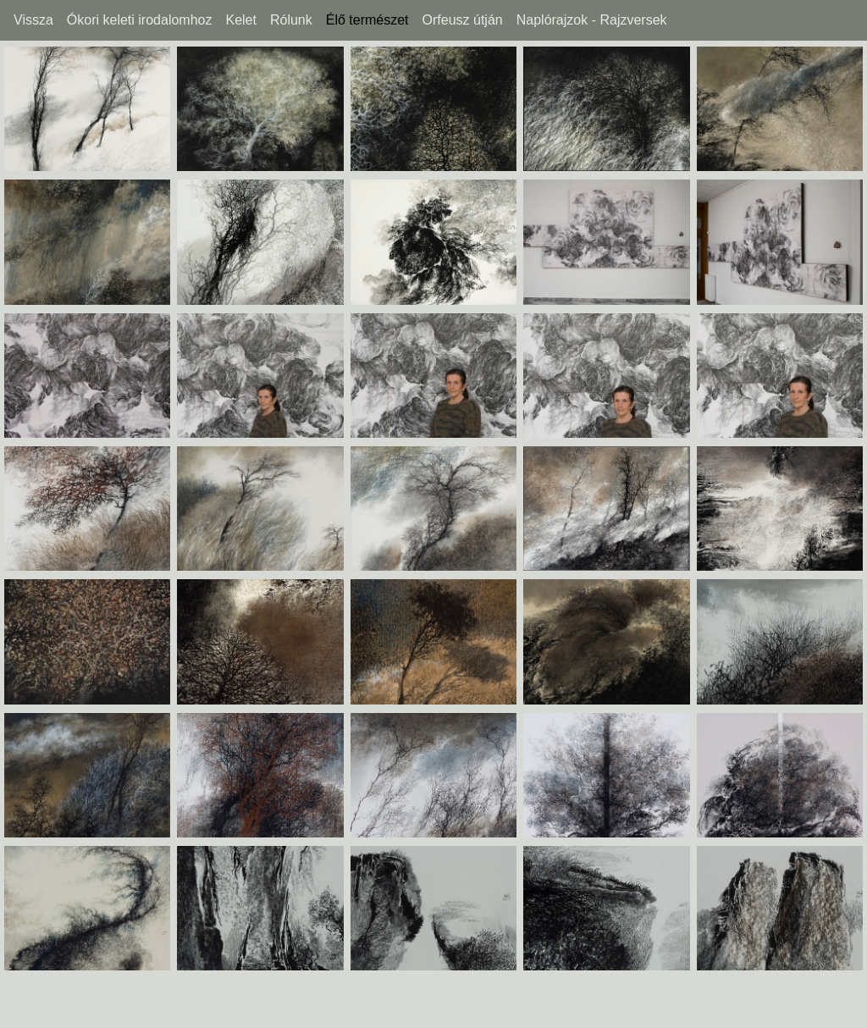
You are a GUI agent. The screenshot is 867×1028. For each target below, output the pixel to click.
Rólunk (291, 20)
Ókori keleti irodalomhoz (140, 20)
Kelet (240, 20)
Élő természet (367, 20)
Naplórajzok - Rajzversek (591, 20)
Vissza (33, 20)
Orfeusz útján (462, 20)
